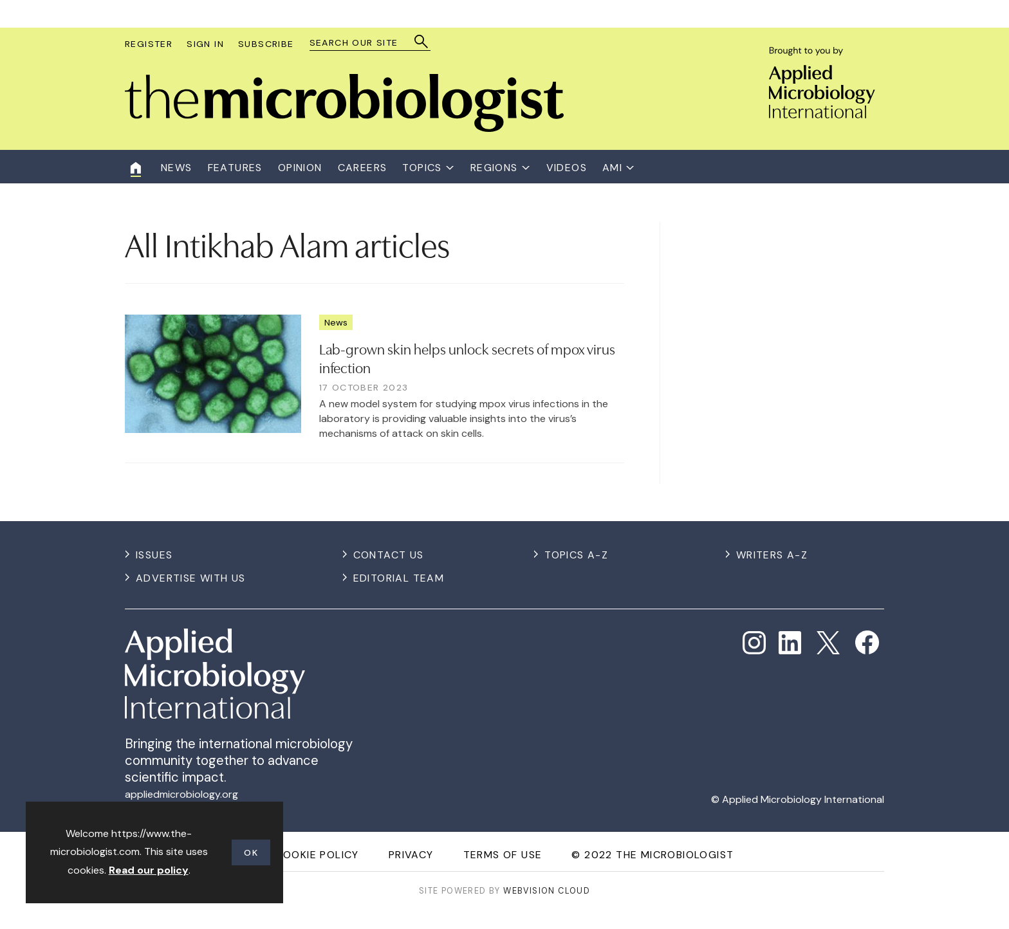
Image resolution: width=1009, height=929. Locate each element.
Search (422, 41)
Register (148, 44)
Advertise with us (191, 578)
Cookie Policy (317, 854)
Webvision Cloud (546, 890)
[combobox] (364, 43)
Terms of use (502, 854)
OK (251, 852)
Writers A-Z (772, 555)
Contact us (388, 555)
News (335, 322)
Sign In (205, 44)
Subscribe (266, 44)
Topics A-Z (576, 555)
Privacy (411, 854)
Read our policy (149, 870)
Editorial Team (399, 578)
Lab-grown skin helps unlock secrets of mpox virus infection (467, 357)
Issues (154, 555)
